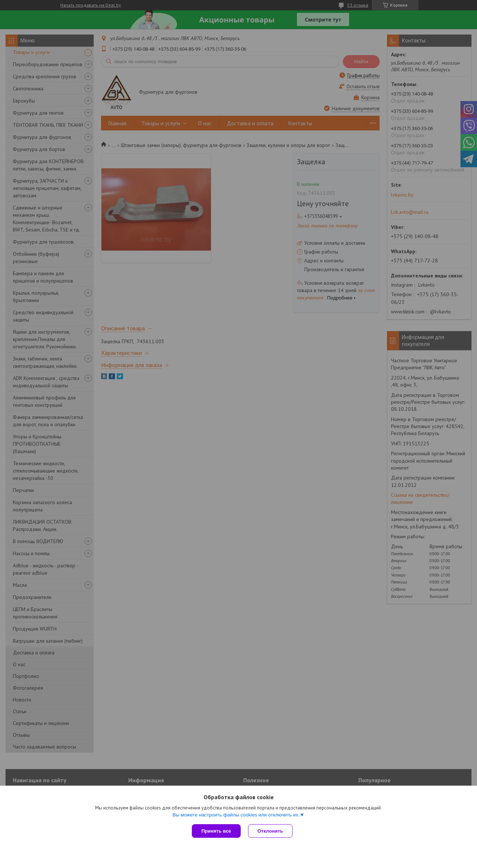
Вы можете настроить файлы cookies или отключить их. (236, 815)
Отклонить (270, 831)
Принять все (216, 831)
